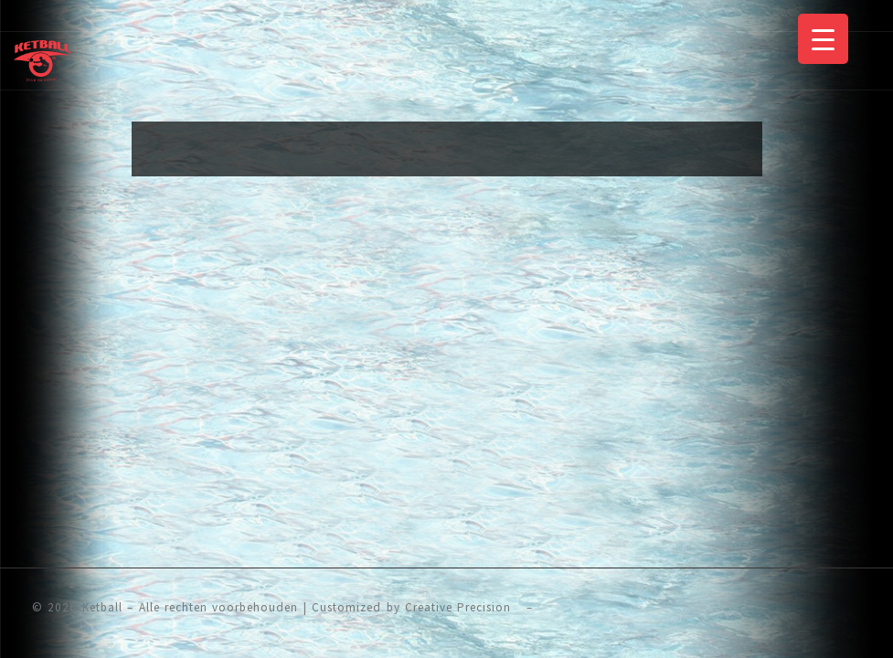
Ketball (102, 607)
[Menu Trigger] (823, 39)
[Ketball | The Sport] (42, 59)
